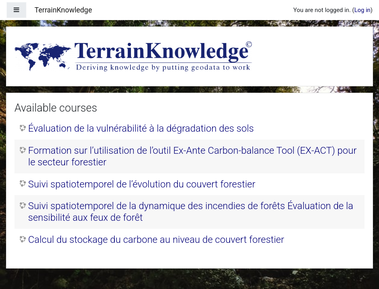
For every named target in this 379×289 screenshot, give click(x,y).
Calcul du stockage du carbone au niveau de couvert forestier (156, 239)
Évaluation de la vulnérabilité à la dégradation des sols (141, 128)
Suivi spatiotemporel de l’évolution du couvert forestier (141, 184)
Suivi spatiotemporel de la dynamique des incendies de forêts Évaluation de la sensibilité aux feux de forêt (190, 211)
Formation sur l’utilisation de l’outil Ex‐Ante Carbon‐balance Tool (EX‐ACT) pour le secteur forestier (192, 156)
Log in (362, 10)
